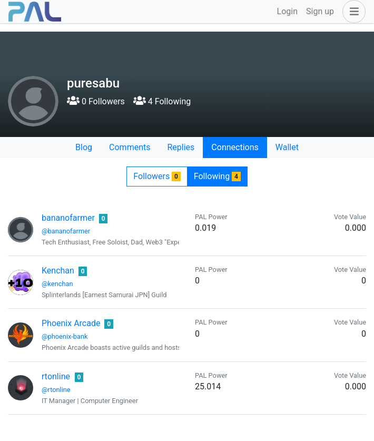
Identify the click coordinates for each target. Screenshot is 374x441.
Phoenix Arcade (71, 323)
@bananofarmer (66, 231)
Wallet (287, 147)
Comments (129, 147)
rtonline (56, 376)
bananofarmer (68, 218)
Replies (180, 147)
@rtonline (56, 390)
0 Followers (96, 101)
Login (287, 11)
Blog (83, 147)
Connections (234, 147)
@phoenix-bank (65, 336)
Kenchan (58, 271)
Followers (156, 176)
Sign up (320, 11)
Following (217, 176)
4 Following (162, 101)
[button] (352, 11)
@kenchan (57, 284)
